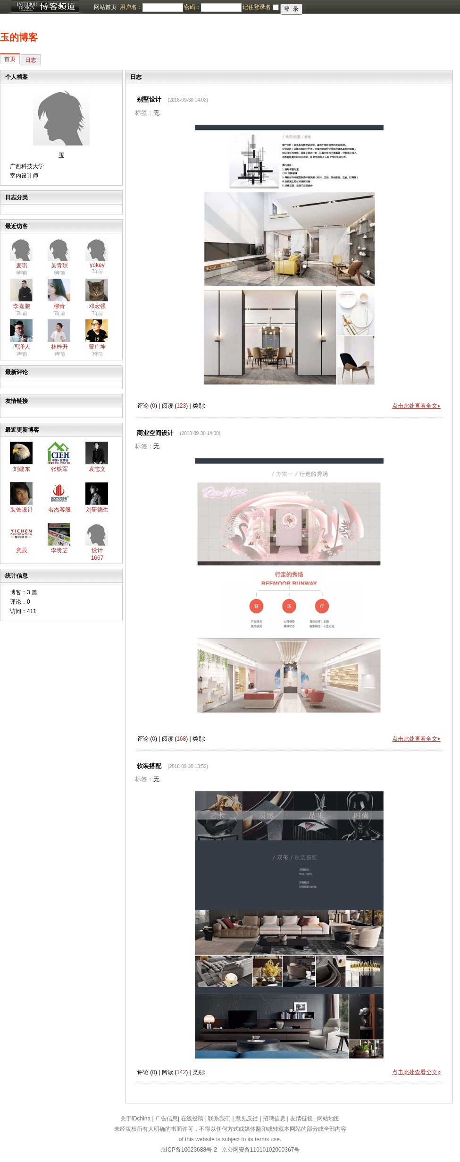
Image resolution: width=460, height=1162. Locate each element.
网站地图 (328, 1118)
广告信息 (166, 1118)
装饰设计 (21, 509)
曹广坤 (97, 346)
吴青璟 (59, 265)
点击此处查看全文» (416, 405)
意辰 (21, 550)
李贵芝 (59, 550)
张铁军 (59, 469)
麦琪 (21, 265)
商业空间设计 (155, 432)
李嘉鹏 (21, 306)
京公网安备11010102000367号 (261, 1149)
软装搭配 (149, 765)
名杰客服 (59, 509)
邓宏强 (97, 306)
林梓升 (59, 346)
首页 (10, 59)
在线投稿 (192, 1118)
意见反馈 (246, 1118)
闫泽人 (21, 346)
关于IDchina (135, 1118)
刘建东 (21, 469)
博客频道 (45, 7)
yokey (97, 265)
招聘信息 (274, 1118)
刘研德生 (97, 509)
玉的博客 (19, 37)
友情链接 (301, 1118)
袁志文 (97, 469)
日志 (30, 60)
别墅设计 (149, 99)
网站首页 (105, 7)
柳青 (59, 306)
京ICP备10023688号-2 (188, 1149)
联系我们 (219, 1118)
